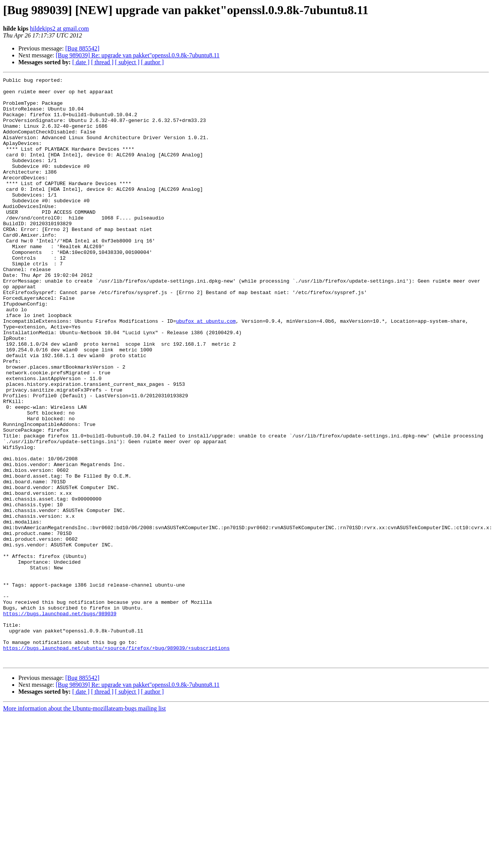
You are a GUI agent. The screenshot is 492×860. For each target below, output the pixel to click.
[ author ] (152, 62)
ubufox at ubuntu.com (205, 370)
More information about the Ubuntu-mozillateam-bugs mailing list (84, 825)
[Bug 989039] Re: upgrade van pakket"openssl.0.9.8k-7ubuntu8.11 (138, 55)
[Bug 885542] (82, 48)
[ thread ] (102, 62)
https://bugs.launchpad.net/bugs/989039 (59, 721)
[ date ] (80, 62)
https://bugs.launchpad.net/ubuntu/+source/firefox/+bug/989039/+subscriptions (116, 762)
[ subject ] (127, 62)
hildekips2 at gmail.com (59, 28)
